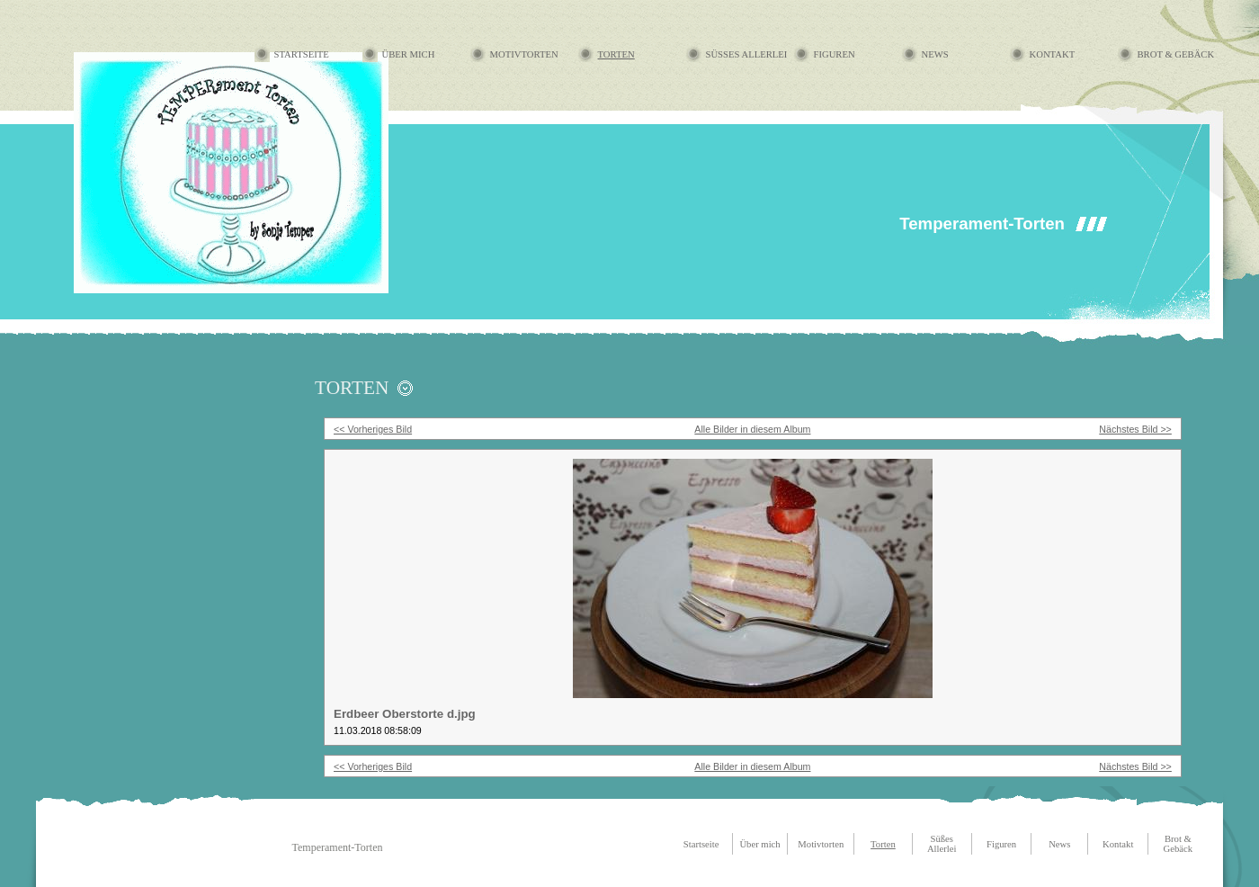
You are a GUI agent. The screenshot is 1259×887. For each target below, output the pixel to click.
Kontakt (1053, 54)
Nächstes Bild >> (1135, 429)
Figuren (834, 54)
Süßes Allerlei (747, 54)
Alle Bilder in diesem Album (752, 429)
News (935, 54)
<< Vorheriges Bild (373, 429)
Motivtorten (524, 54)
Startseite (301, 54)
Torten (616, 54)
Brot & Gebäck (1176, 54)
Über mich (408, 54)
